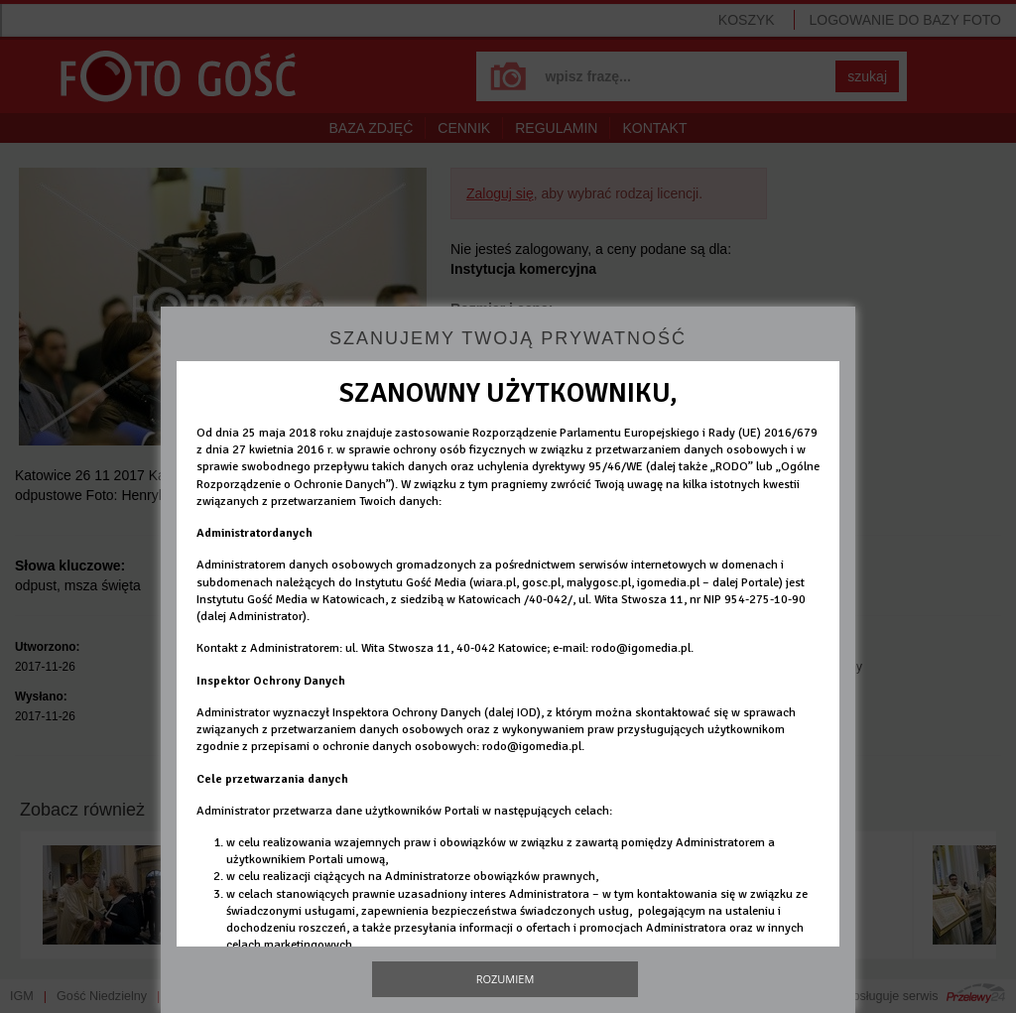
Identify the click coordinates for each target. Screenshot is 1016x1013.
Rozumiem (505, 978)
